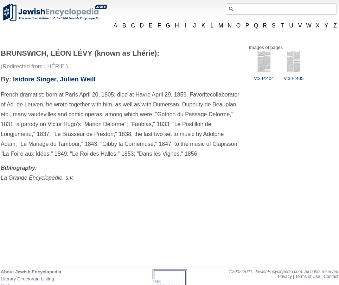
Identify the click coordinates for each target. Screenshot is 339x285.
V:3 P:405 (294, 75)
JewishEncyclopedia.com (54, 12)
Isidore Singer (34, 79)
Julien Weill (78, 79)
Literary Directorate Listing (27, 278)
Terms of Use (307, 276)
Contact (331, 276)
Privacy (285, 276)
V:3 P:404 (264, 75)
